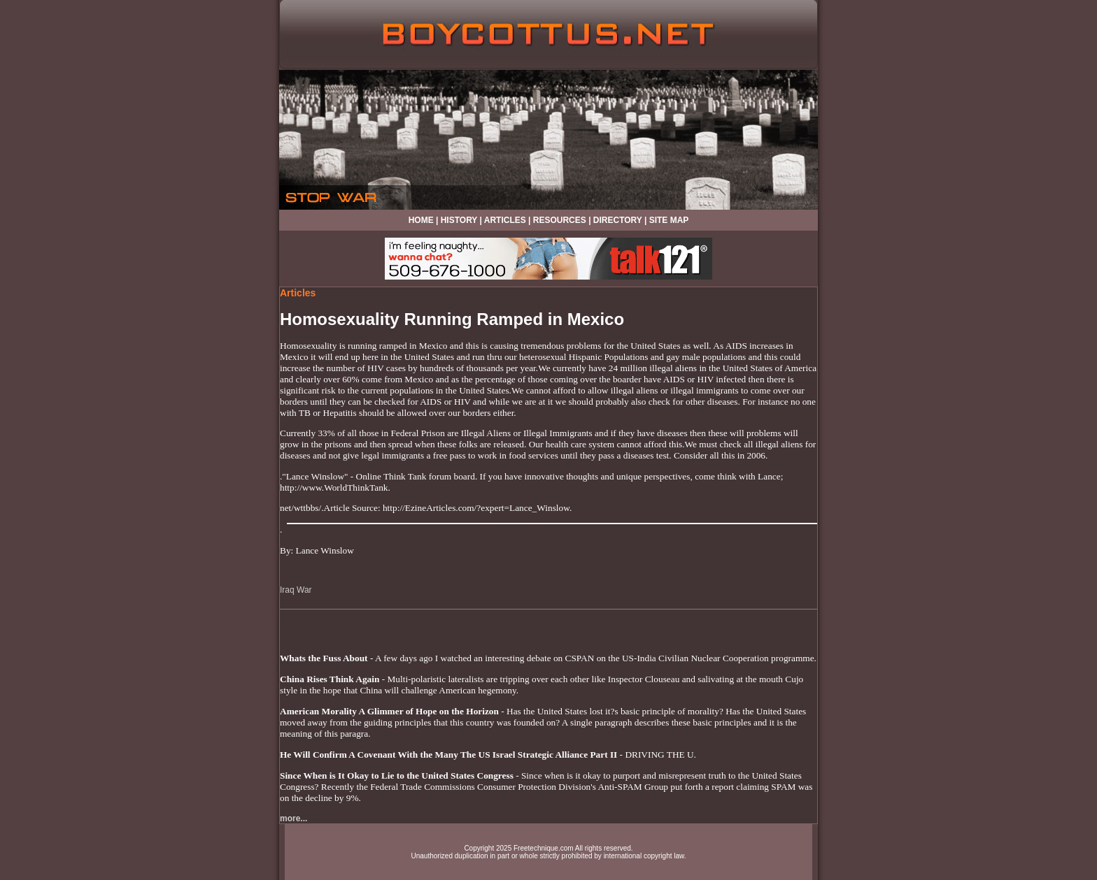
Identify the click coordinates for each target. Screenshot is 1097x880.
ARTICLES (505, 220)
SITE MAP (669, 220)
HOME (421, 220)
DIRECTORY (617, 220)
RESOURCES (559, 220)
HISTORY (459, 220)
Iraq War (296, 590)
